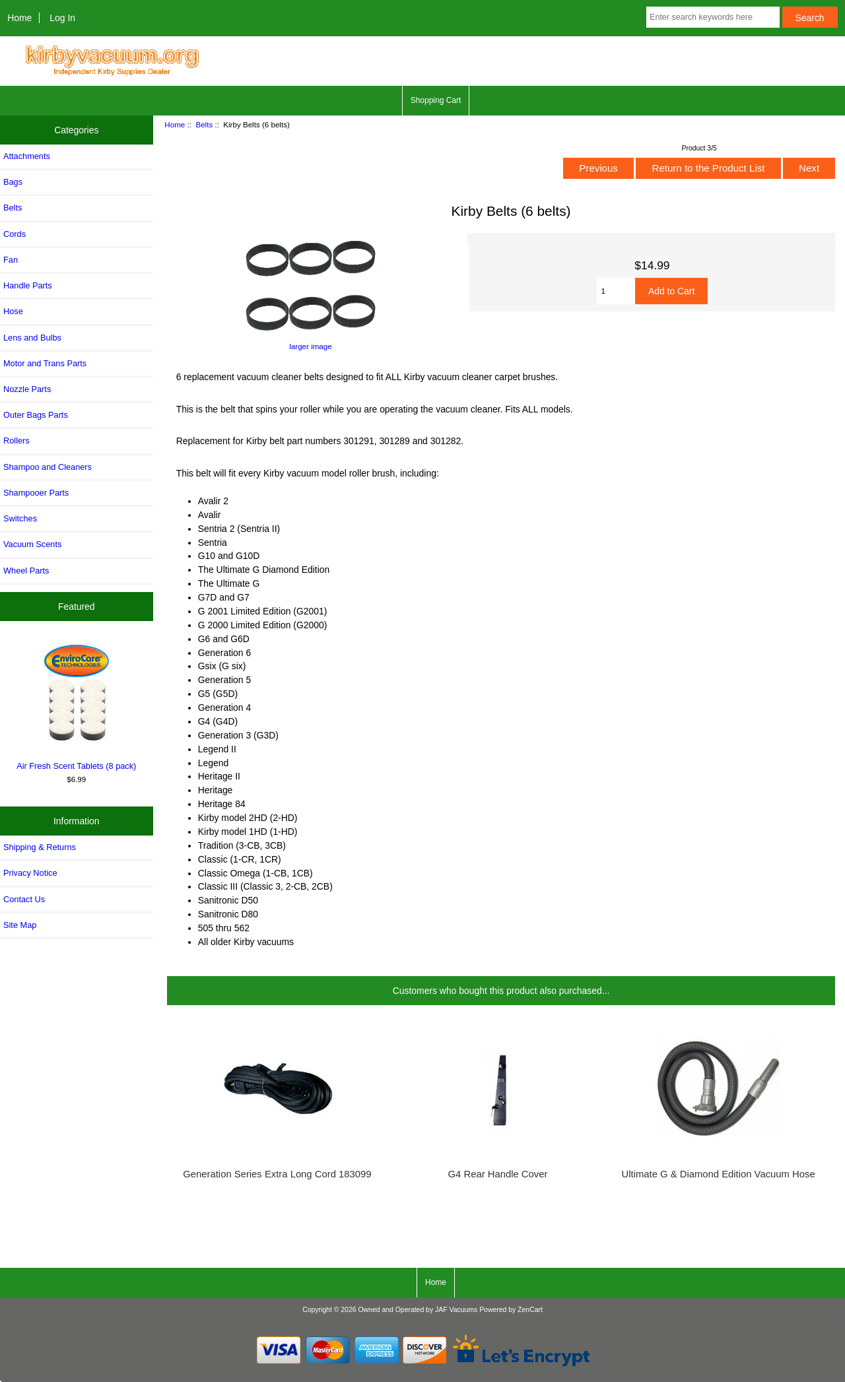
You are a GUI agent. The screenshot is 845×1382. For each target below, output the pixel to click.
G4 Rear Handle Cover (498, 1174)
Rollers (16, 440)
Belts (204, 124)
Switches (20, 518)
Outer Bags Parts (35, 415)
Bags (12, 182)
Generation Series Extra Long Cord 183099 (277, 1174)
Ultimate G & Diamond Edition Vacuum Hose (718, 1174)
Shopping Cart (436, 100)
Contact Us (24, 899)
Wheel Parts (26, 571)
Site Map (19, 925)
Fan (10, 260)
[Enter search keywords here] (713, 17)
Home (19, 18)
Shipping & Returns (39, 847)
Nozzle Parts (27, 389)
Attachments (26, 156)
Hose (13, 311)
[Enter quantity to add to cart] (616, 291)
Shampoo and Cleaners (47, 467)
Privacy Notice (30, 873)
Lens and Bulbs (32, 338)
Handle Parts (27, 285)
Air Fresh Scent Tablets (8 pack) (77, 704)
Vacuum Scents (32, 544)
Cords (14, 234)
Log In (62, 18)
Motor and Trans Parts (44, 363)
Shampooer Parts (36, 493)
